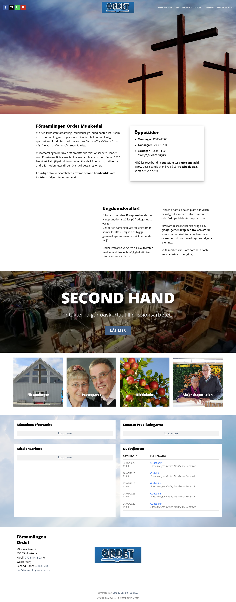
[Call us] (17, 7)
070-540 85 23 (33, 557)
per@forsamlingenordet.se (33, 570)
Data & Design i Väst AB (125, 592)
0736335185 (42, 566)
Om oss (210, 7)
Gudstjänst (156, 462)
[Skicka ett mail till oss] (11, 7)
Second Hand (184, 7)
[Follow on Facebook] (5, 7)
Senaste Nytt (166, 7)
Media (199, 7)
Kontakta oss (225, 7)
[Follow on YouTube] (23, 7)
